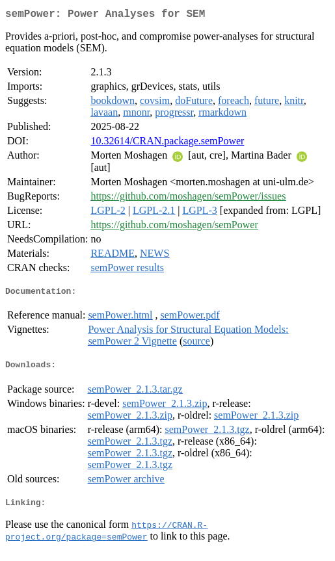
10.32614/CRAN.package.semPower (167, 143)
